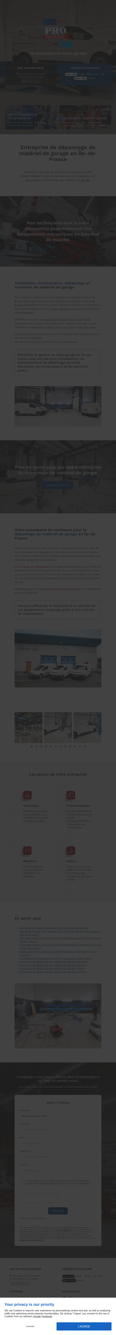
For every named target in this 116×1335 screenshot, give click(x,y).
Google (37, 1316)
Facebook (46, 1316)
